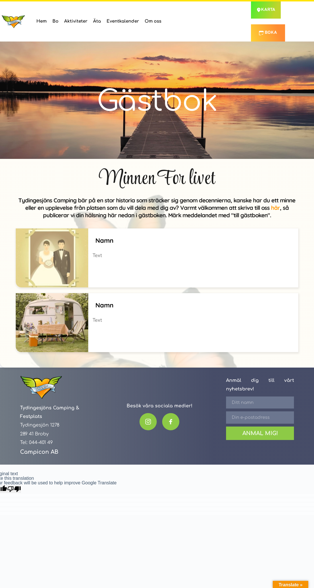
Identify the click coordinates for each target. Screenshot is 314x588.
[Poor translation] (14, 489)
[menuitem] (41, 21)
